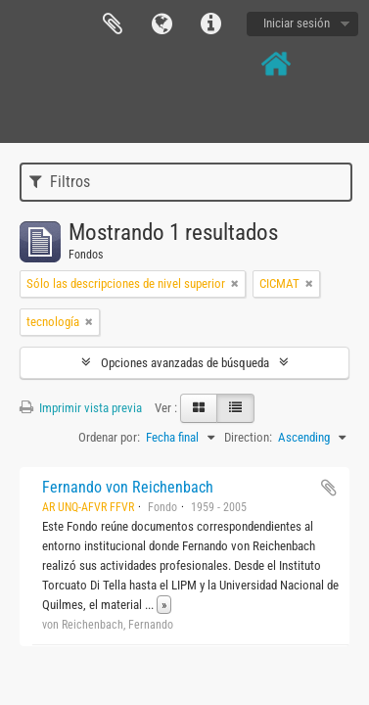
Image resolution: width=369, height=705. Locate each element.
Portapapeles (112, 24)
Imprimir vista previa (81, 407)
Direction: (248, 437)
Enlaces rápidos (210, 24)
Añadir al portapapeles (329, 487)
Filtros (59, 181)
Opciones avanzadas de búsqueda (185, 362)
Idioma (161, 24)
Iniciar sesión (296, 23)
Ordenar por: (109, 437)
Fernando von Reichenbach (127, 487)
